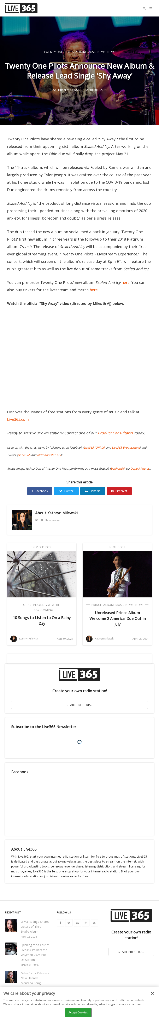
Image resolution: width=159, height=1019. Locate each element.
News (111, 52)
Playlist (39, 605)
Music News (96, 52)
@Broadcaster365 (49, 455)
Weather (54, 605)
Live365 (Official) (94, 447)
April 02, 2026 (29, 936)
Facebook (39, 491)
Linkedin (92, 491)
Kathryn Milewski (62, 512)
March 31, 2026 (30, 965)
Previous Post (42, 547)
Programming (42, 610)
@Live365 (24, 455)
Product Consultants (115, 432)
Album (80, 52)
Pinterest (119, 491)
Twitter (66, 491)
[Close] (152, 993)
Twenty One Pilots (59, 52)
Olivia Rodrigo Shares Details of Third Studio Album (35, 926)
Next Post (117, 547)
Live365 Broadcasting (126, 447)
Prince (96, 605)
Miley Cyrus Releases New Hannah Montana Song (35, 978)
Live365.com (18, 419)
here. (94, 289)
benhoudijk (118, 468)
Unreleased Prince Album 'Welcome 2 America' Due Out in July (117, 618)
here (126, 282)
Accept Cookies (78, 1012)
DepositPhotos (139, 468)
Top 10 (26, 605)
